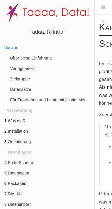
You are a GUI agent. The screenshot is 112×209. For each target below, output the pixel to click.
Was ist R (15, 120)
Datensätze (20, 89)
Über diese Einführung (31, 58)
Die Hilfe (14, 194)
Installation (16, 131)
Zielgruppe (20, 79)
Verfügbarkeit (22, 68)
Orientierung (17, 141)
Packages (15, 183)
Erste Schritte (18, 162)
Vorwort (11, 47)
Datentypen (16, 173)
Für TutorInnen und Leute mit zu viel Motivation (52, 100)
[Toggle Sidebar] (103, 7)
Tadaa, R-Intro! (47, 32)
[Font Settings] (103, 22)
